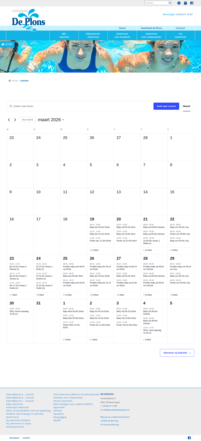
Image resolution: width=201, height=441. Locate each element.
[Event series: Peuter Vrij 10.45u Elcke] (128, 322)
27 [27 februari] (118, 137)
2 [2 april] (91, 303)
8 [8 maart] (171, 165)
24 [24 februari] (38, 137)
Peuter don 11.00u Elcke (100, 241)
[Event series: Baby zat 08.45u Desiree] (155, 231)
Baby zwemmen (14, 404)
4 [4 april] (144, 303)
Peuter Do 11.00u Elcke (100, 325)
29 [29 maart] (172, 258)
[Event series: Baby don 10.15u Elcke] (102, 231)
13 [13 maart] (118, 192)
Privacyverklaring (109, 424)
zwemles (64, 35)
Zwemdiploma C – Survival (20, 400)
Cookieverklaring (109, 420)
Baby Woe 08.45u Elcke (73, 311)
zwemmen (93, 35)
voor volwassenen (151, 35)
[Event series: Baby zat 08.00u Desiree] (155, 224)
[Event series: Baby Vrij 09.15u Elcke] (128, 309)
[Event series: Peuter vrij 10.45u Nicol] (128, 238)
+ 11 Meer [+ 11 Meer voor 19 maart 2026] (94, 250)
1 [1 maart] (171, 137)
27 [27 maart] (118, 258)
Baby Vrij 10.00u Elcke (126, 318)
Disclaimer (14, 437)
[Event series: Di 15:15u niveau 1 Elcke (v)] (48, 264)
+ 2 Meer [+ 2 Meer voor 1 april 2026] (67, 340)
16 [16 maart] (12, 219)
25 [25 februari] (65, 137)
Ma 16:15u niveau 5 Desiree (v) (18, 268)
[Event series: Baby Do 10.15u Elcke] (102, 315)
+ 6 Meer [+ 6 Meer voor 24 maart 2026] (40, 295)
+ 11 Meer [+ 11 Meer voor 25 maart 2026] (67, 295)
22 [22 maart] (172, 219)
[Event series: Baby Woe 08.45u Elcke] (75, 309)
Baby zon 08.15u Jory (179, 227)
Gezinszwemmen (15, 426)
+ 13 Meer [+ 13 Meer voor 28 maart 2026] (147, 295)
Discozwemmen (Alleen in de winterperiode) (76, 394)
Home (122, 28)
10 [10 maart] (38, 192)
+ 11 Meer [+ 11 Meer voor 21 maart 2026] (147, 250)
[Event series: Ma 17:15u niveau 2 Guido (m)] (22, 283)
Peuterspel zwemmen (17, 407)
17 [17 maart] (38, 219)
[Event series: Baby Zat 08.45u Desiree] (155, 318)
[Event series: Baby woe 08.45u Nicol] (75, 273)
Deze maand (27, 120)
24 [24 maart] (38, 258)
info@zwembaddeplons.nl (116, 409)
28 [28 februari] (145, 137)
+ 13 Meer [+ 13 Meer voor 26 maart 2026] (94, 295)
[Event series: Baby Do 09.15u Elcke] (102, 309)
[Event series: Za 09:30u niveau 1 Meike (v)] (155, 238)
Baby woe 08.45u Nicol (73, 276)
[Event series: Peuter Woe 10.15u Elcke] (75, 322)
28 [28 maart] (145, 258)
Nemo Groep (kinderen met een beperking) (28, 410)
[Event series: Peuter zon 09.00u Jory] (182, 231)
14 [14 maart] (145, 192)
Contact (180, 28)
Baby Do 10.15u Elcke (99, 318)
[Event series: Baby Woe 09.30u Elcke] (75, 315)
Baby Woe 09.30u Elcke (73, 318)
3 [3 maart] (37, 165)
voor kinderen (122, 35)
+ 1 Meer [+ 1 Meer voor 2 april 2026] (94, 340)
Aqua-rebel (59, 407)
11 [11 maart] (65, 192)
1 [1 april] (64, 303)
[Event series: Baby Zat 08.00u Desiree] (155, 309)
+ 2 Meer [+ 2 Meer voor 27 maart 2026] (120, 295)
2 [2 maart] (11, 165)
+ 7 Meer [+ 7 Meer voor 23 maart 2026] (13, 295)
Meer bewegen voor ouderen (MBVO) (73, 404)
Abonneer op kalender (175, 352)
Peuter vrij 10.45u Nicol (126, 241)
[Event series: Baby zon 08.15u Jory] (182, 224)
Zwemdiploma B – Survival (20, 397)
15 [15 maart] (172, 192)
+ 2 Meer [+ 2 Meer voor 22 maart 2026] (174, 250)
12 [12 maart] (92, 192)
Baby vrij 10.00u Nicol (125, 234)
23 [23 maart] (12, 258)
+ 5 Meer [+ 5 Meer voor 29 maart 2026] (174, 295)
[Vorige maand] (9, 120)
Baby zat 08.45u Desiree (153, 234)
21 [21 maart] (145, 219)
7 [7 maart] (144, 165)
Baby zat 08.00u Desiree (153, 227)
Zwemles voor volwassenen (68, 397)
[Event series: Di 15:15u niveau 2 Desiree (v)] (48, 273)
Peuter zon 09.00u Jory (180, 234)
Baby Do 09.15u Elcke (99, 311)
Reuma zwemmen (62, 400)
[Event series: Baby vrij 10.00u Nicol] (128, 231)
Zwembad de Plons (151, 28)
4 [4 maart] (64, 165)
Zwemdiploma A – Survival (20, 394)
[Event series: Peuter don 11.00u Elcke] (102, 238)
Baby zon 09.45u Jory (179, 241)
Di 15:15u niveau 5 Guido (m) (44, 286)
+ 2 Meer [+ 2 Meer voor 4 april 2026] (147, 340)
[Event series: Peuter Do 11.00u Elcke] (102, 322)
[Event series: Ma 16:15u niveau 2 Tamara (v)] (22, 273)
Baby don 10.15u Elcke (100, 234)
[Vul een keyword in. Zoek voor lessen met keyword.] (80, 106)
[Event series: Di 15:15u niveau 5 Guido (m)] (48, 283)
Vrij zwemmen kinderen (18, 420)
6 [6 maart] (117, 165)
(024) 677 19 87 (184, 14)
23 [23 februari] (12, 137)
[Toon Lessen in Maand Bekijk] (186, 106)
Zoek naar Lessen (166, 106)
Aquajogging (59, 417)
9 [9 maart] (11, 192)
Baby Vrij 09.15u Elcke (126, 311)
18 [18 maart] (65, 219)
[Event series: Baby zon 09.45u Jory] (182, 238)
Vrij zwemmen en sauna (18, 423)
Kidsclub (57, 410)
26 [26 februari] (92, 137)
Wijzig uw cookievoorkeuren (115, 416)
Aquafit (57, 420)
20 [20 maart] (118, 219)
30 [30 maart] (12, 303)
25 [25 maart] (65, 258)
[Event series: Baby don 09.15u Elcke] (102, 224)
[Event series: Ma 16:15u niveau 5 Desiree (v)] (22, 264)
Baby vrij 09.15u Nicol (125, 227)
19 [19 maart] (92, 219)
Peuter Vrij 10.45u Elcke (126, 325)
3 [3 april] (117, 303)
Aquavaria (58, 413)
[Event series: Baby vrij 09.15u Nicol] (128, 224)
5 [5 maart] (91, 165)
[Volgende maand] (15, 120)
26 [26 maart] (92, 258)
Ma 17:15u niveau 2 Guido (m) (18, 286)
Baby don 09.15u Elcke (100, 227)
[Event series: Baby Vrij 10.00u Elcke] (128, 315)
